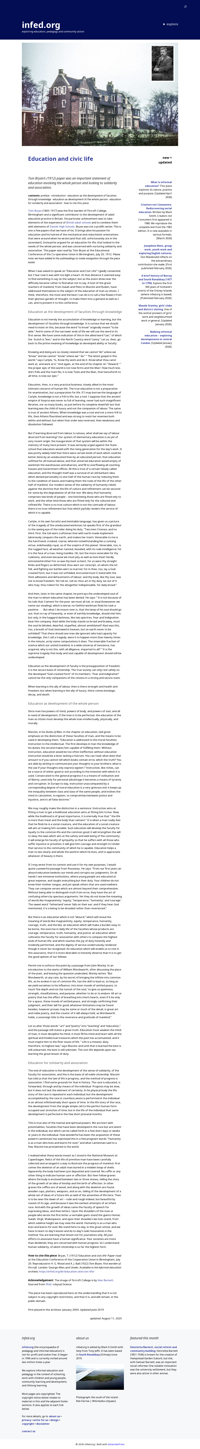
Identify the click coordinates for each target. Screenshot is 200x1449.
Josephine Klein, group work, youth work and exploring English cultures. (155, 249)
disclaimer (43, 1423)
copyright (28, 1423)
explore (172, 24)
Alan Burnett (105, 1280)
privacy (26, 1420)
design (54, 1420)
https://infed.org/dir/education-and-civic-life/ (66, 1271)
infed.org (41, 24)
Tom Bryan (35, 210)
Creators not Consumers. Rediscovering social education (155, 208)
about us (54, 1416)
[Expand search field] (185, 6)
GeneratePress (116, 1444)
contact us (28, 1431)
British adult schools (78, 222)
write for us (40, 1420)
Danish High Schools (62, 226)
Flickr (49, 1284)
